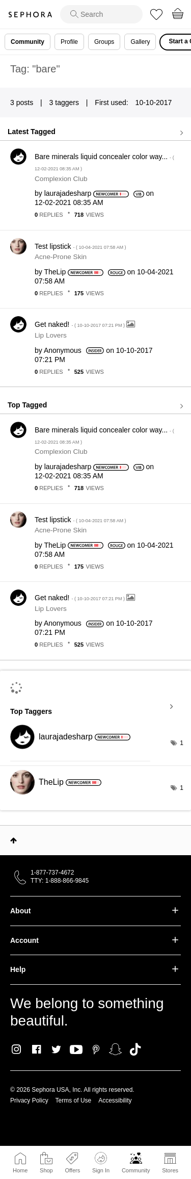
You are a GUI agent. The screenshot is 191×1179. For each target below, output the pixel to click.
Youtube (76, 1050)
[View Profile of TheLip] (55, 272)
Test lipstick (80, 246)
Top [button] (13, 840)
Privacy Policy (29, 1100)
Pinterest (96, 1049)
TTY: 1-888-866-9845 (60, 880)
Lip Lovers (51, 335)
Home (20, 1170)
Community (136, 1170)
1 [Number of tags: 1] (181, 743)
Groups (104, 41)
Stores (170, 1170)
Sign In (101, 1162)
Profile (69, 41)
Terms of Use (74, 1100)
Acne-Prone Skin (61, 257)
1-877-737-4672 (52, 872)
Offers (72, 1170)
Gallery (140, 41)
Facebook (36, 1049)
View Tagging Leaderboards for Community (95, 707)
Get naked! (80, 324)
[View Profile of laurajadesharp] (68, 193)
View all (95, 132)
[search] (101, 14)
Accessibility (114, 1100)
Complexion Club (61, 179)
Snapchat (115, 1049)
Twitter (56, 1049)
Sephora (30, 14)
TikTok (135, 1049)
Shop (46, 1170)
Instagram (16, 1049)
